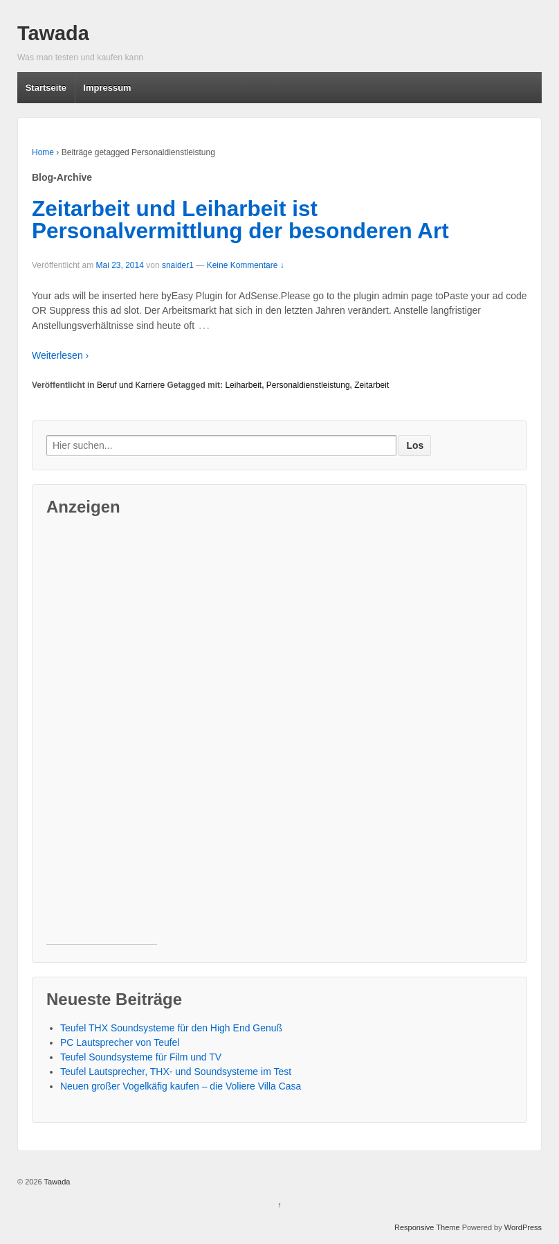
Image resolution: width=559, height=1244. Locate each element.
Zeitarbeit (371, 385)
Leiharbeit (243, 385)
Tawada (53, 33)
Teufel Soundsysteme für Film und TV (140, 1057)
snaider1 (178, 265)
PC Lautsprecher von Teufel (120, 1042)
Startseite (46, 87)
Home (43, 152)
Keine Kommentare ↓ (245, 265)
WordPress (523, 1227)
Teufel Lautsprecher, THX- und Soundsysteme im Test (175, 1071)
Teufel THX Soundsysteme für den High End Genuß (171, 1027)
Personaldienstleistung (308, 385)
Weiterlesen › (60, 355)
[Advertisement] (101, 736)
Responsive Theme (427, 1227)
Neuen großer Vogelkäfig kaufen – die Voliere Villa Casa (180, 1086)
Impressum (107, 87)
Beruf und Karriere (131, 385)
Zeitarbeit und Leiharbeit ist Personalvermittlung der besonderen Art (240, 219)
